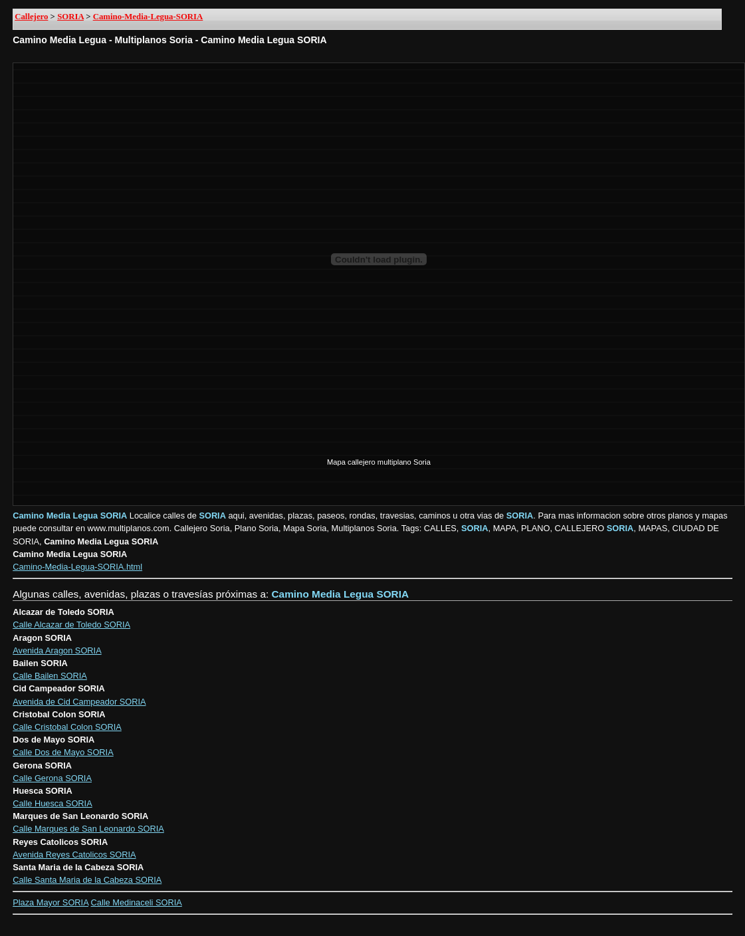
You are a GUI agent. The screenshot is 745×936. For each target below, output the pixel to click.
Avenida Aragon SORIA (57, 650)
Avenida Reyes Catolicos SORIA (74, 855)
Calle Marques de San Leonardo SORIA (88, 829)
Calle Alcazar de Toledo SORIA (71, 625)
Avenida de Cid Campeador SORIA (79, 702)
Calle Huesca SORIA (52, 803)
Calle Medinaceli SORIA (136, 902)
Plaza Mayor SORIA (50, 902)
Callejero (31, 16)
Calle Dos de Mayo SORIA (63, 752)
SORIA (70, 16)
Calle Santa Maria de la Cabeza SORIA (87, 880)
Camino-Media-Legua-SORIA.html (77, 567)
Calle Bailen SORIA (50, 676)
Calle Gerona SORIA (52, 778)
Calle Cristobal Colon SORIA (67, 727)
